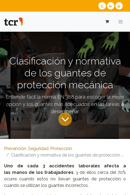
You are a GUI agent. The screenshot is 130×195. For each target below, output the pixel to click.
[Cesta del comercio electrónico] (107, 21)
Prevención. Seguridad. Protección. (38, 148)
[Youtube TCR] (119, 5)
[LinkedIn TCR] (110, 5)
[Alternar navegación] (120, 21)
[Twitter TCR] (102, 5)
